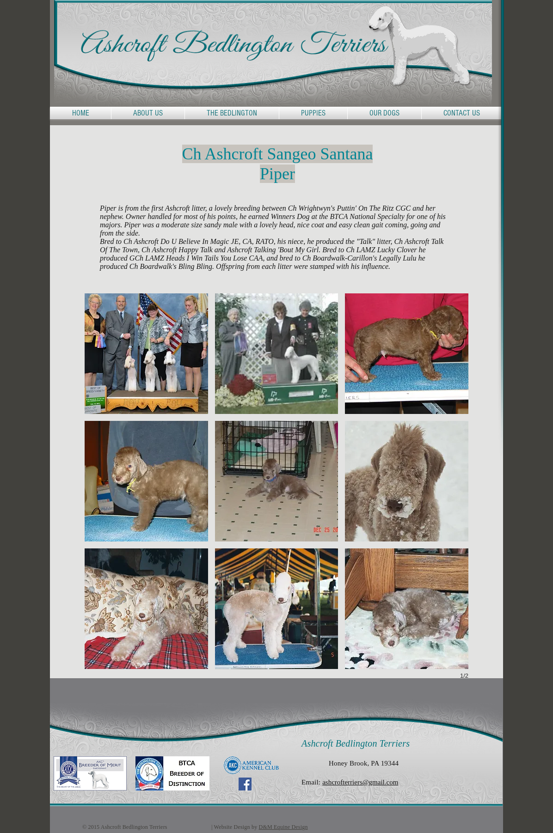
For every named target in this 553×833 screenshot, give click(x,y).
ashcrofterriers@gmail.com (360, 782)
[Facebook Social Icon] (245, 784)
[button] (232, 113)
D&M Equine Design (283, 827)
